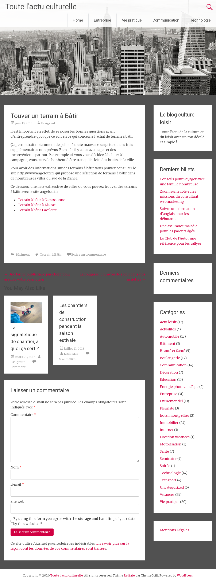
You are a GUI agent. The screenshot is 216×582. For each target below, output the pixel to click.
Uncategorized (172, 487)
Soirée (165, 466)
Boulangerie (170, 358)
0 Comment (68, 359)
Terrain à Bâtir (51, 254)
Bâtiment (23, 254)
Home (78, 20)
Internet (166, 430)
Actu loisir (168, 322)
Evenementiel (171, 401)
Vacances (167, 494)
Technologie (200, 20)
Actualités (168, 329)
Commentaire (23, 414)
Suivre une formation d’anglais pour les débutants (177, 214)
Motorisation (170, 444)
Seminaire (168, 458)
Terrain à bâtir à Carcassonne (41, 200)
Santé (164, 451)
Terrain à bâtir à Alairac (36, 205)
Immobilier (169, 422)
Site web (17, 501)
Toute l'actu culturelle (41, 6)
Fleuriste (167, 408)
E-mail (17, 484)
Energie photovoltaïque (179, 387)
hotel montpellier (174, 415)
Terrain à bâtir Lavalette (37, 210)
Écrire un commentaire (88, 254)
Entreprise (102, 20)
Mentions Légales (174, 530)
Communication (166, 20)
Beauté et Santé (172, 351)
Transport (168, 480)
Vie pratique (132, 20)
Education (168, 379)
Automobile (169, 336)
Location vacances (175, 437)
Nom (16, 467)
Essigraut (48, 123)
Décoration (169, 372)
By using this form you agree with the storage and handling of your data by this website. (74, 521)
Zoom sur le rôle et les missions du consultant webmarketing (179, 196)
